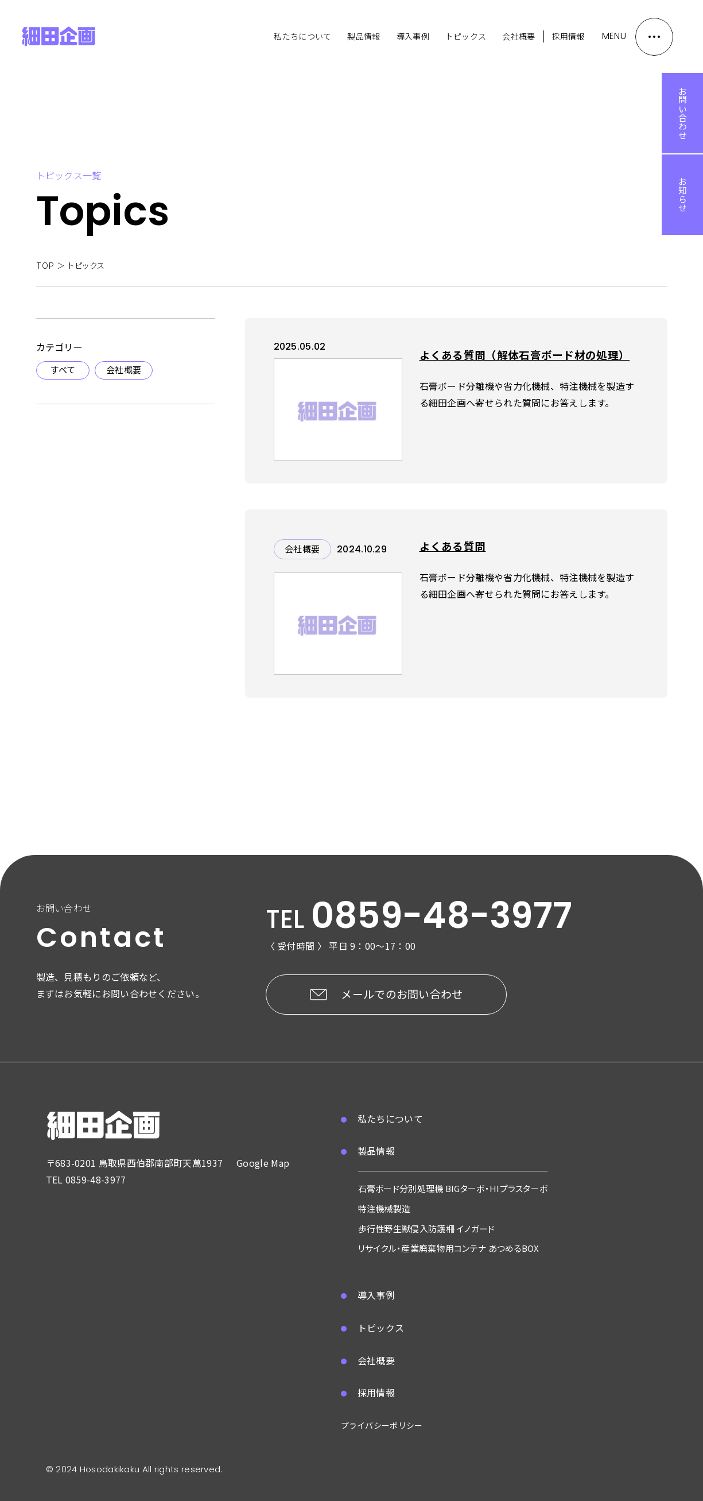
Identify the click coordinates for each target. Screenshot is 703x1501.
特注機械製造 (384, 1208)
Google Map (262, 1163)
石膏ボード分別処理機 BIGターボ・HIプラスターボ (453, 1188)
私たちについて (302, 36)
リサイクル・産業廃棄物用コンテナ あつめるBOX (448, 1248)
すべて (62, 369)
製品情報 (363, 36)
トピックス (466, 36)
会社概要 (518, 36)
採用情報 (568, 36)
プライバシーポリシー (382, 1425)
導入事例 (413, 36)
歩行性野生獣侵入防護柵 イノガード (426, 1229)
